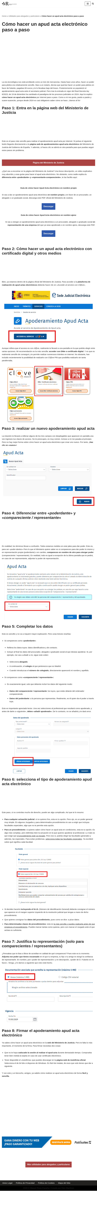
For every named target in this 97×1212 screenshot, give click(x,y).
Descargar (48, 212)
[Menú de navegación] (88, 4)
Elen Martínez (68, 1209)
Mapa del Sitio (66, 1204)
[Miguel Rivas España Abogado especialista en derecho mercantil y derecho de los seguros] (9, 3)
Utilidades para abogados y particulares (24, 16)
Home (4, 16)
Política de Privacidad (26, 1204)
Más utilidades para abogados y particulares (48, 1185)
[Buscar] (93, 4)
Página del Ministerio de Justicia (48, 167)
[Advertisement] (49, 54)
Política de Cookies (48, 1204)
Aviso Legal (7, 1204)
